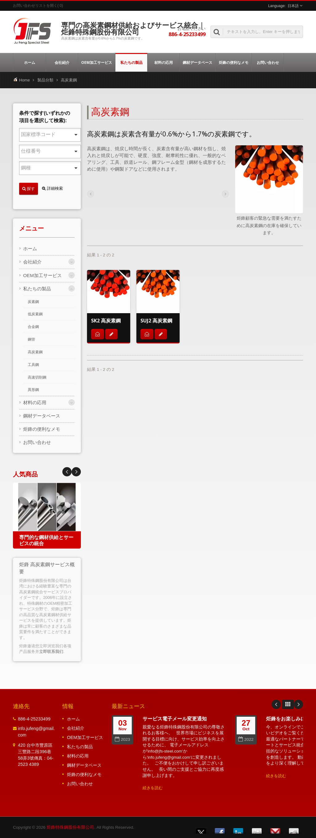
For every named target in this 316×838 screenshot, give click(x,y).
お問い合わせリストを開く (35, 5)
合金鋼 (33, 327)
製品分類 (45, 80)
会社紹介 (62, 62)
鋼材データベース (197, 62)
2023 (122, 739)
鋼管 (31, 339)
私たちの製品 (131, 62)
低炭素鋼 (35, 314)
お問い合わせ (268, 62)
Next (67, 471)
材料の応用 (163, 62)
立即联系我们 (51, 651)
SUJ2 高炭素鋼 (156, 320)
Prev (76, 471)
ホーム (29, 62)
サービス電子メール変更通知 (175, 718)
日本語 (293, 6)
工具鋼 (33, 365)
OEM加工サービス (96, 62)
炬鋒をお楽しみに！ (288, 718)
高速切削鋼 (37, 377)
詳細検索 (52, 188)
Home (24, 80)
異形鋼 (33, 390)
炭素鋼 (33, 302)
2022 (245, 739)
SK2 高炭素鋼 (106, 320)
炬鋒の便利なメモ (234, 62)
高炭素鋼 (35, 352)
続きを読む (153, 788)
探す (28, 188)
